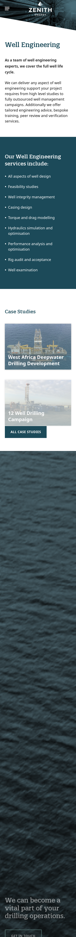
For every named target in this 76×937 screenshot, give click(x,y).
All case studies (26, 432)
